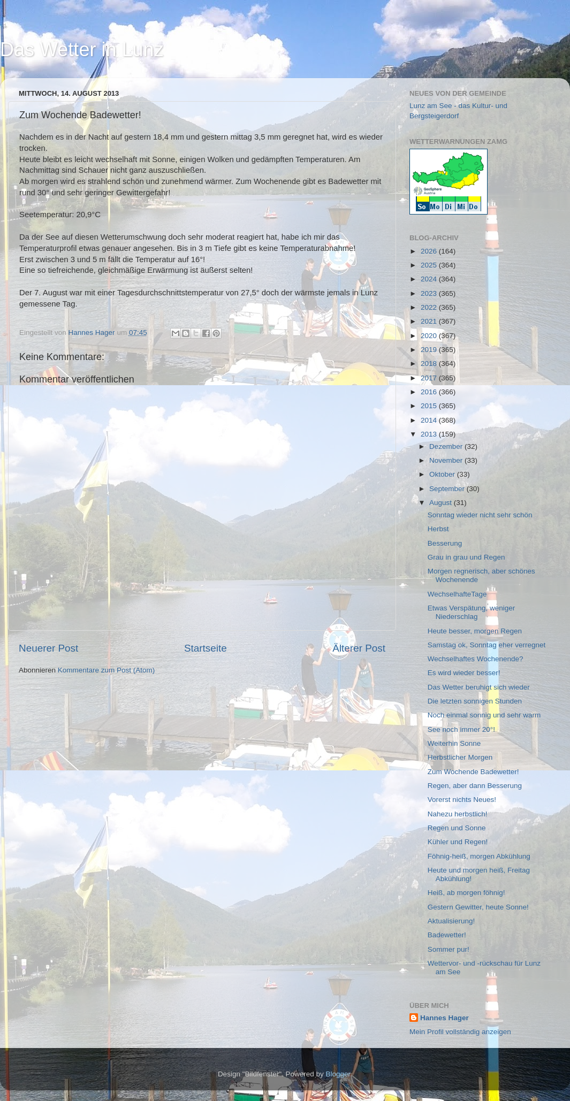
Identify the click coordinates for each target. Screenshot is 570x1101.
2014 (430, 420)
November (447, 460)
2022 (430, 307)
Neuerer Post (48, 648)
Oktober (443, 474)
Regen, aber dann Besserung (475, 786)
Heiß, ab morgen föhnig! (466, 893)
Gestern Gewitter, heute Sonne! (478, 907)
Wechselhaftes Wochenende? (475, 659)
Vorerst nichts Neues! (462, 800)
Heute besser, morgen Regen (475, 631)
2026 (430, 251)
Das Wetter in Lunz (81, 49)
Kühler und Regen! (458, 842)
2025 (430, 265)
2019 (430, 350)
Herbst (438, 529)
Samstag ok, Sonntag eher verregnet (487, 645)
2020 (430, 336)
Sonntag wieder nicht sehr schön (480, 515)
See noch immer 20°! (461, 729)
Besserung (445, 543)
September (448, 489)
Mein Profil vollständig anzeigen (460, 1032)
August (441, 503)
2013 (430, 434)
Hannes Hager (444, 1018)
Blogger (338, 1074)
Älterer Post (358, 648)
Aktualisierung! (451, 921)
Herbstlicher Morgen (460, 757)
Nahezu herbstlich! (458, 814)
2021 (430, 321)
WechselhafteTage (457, 594)
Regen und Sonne (457, 828)
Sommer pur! (448, 949)
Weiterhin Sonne (454, 743)
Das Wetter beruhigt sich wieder (479, 687)
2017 (430, 378)
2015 (430, 406)
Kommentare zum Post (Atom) (106, 670)
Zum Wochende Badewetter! (473, 772)
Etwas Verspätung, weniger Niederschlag (471, 612)
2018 (430, 364)
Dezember (447, 446)
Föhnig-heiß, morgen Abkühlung (479, 856)
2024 (430, 279)
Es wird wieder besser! (464, 673)
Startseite (205, 648)
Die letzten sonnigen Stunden (475, 701)
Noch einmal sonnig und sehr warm (484, 715)
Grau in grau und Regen (466, 557)
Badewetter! (447, 935)
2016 (430, 392)
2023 (430, 293)
